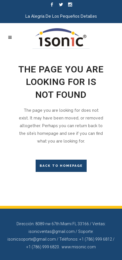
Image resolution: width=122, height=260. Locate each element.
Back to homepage (61, 166)
